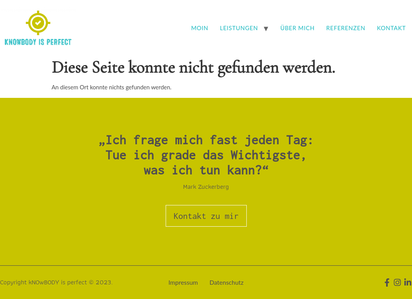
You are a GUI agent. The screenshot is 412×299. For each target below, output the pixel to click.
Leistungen (239, 27)
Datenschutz (227, 282)
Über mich (297, 27)
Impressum (183, 282)
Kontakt (391, 27)
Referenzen (345, 27)
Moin (200, 27)
